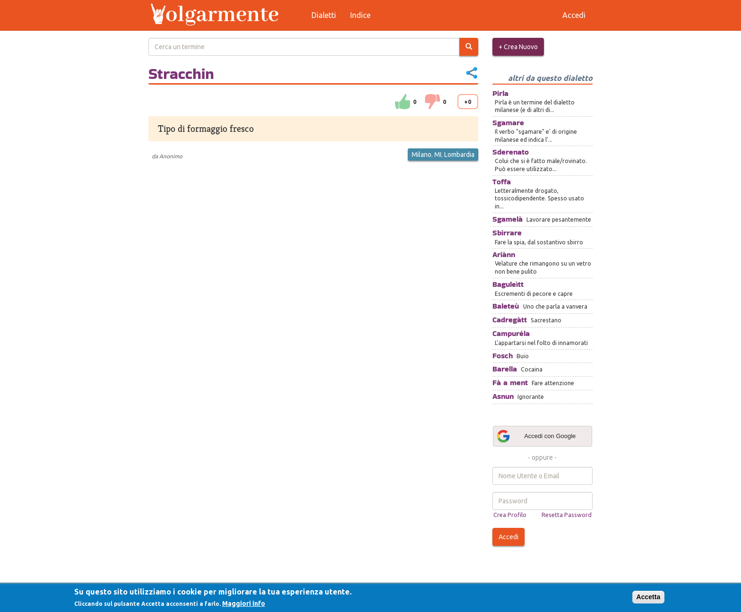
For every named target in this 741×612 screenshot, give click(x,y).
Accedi (508, 537)
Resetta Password (567, 514)
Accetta (649, 597)
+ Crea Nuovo (518, 47)
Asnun (503, 396)
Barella (504, 368)
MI (437, 154)
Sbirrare (507, 232)
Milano (421, 154)
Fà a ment (510, 382)
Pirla (500, 93)
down (432, 101)
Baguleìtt (508, 284)
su (402, 101)
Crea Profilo (509, 514)
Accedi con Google (536, 436)
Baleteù (505, 306)
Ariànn (503, 254)
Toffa (501, 181)
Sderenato (510, 152)
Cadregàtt (509, 319)
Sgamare (508, 122)
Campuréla (511, 333)
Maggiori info (243, 603)
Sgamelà (507, 219)
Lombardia (459, 154)
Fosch (502, 355)
